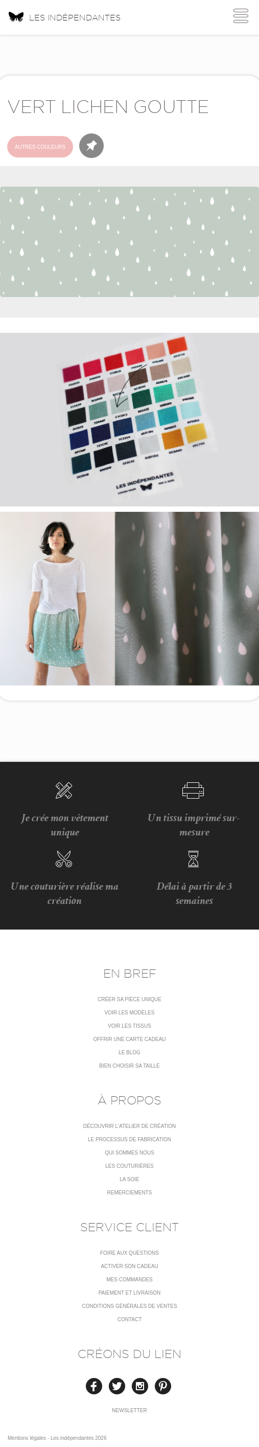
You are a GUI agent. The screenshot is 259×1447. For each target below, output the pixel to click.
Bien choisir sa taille (129, 1066)
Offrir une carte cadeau (129, 1039)
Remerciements (129, 1192)
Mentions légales (27, 1438)
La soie (129, 1179)
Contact (129, 1319)
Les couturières (129, 1166)
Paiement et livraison (130, 1293)
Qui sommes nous (129, 1153)
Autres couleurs (40, 147)
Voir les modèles (130, 1012)
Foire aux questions (129, 1253)
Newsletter (129, 1410)
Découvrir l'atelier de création (129, 1126)
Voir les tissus (129, 1026)
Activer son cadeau (129, 1266)
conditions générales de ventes (129, 1306)
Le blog (129, 1052)
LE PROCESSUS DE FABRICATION (129, 1139)
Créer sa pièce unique (129, 999)
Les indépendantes (64, 16)
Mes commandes (129, 1279)
